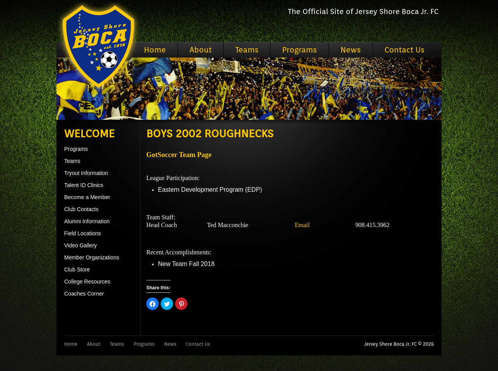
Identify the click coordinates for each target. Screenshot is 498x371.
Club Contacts (81, 209)
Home (155, 49)
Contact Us (404, 49)
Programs (299, 49)
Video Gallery (80, 245)
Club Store (77, 269)
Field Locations (82, 233)
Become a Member (87, 197)
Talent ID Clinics (83, 185)
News (350, 49)
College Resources (87, 281)
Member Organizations (91, 257)
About (200, 49)
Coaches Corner (84, 293)
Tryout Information (86, 173)
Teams (246, 49)
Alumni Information (87, 221)
